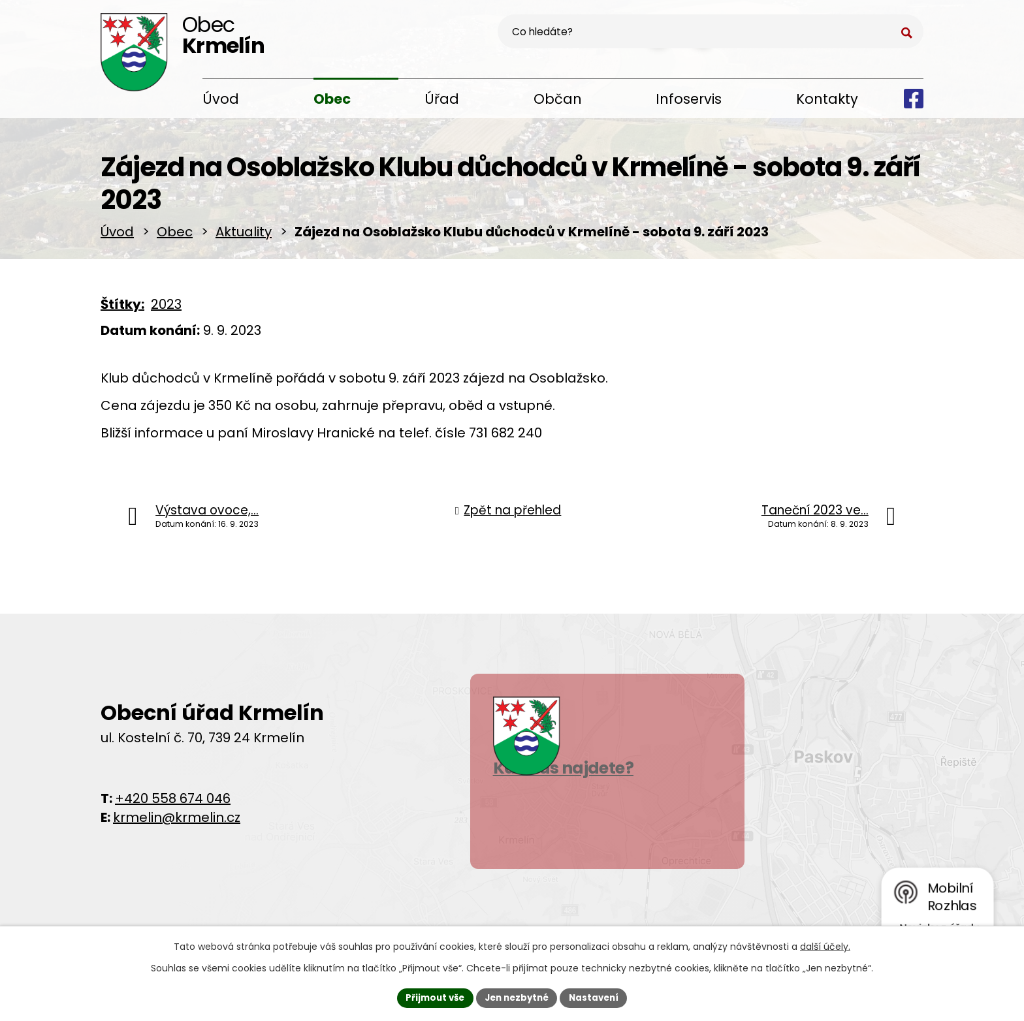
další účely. (825, 945)
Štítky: (122, 309)
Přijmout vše (431, 996)
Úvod (220, 98)
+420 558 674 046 (173, 803)
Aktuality (244, 236)
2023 (166, 309)
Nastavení (598, 996)
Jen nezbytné (517, 996)
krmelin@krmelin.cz (176, 822)
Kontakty (827, 98)
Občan (558, 98)
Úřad (441, 98)
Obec (332, 98)
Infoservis (689, 98)
